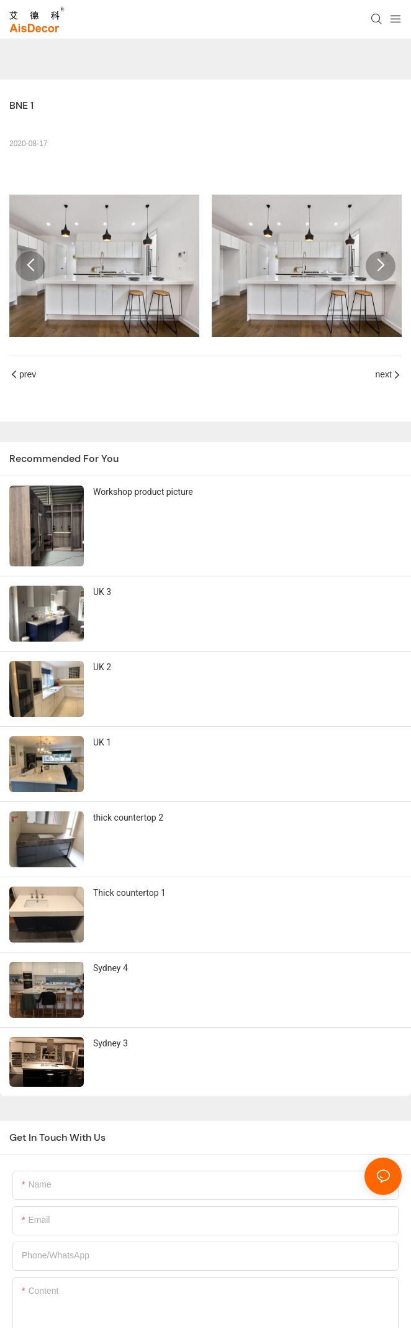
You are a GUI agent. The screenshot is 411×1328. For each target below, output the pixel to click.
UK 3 (102, 592)
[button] (30, 266)
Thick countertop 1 (129, 893)
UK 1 (102, 742)
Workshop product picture (143, 492)
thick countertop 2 (128, 818)
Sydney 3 (110, 1043)
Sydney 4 (110, 968)
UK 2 (102, 667)
